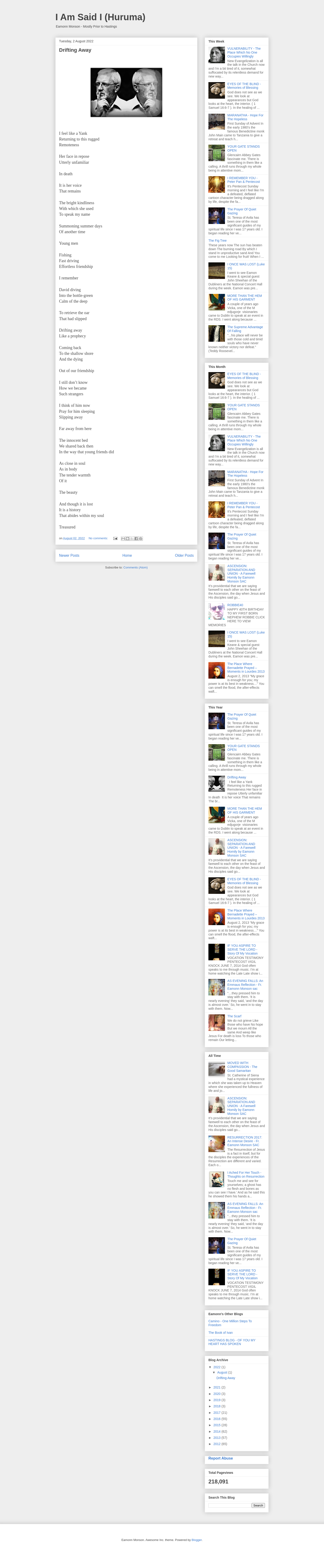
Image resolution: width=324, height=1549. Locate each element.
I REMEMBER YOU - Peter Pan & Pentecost (243, 180)
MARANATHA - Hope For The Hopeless (245, 117)
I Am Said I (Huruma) (100, 17)
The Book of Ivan (220, 1332)
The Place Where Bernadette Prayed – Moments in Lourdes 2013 (246, 668)
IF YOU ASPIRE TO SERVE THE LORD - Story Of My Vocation (242, 949)
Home (127, 555)
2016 (217, 1419)
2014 (217, 1431)
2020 (217, 1394)
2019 (217, 1400)
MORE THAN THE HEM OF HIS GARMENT (244, 297)
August (222, 1372)
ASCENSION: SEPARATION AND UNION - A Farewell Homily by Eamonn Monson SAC (241, 573)
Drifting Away (75, 50)
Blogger (197, 1540)
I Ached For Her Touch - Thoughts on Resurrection (245, 1174)
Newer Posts (69, 555)
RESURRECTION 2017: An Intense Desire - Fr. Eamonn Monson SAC (244, 1141)
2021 (217, 1387)
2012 (217, 1444)
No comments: (99, 538)
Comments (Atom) (135, 567)
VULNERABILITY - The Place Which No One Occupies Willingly (244, 52)
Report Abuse (220, 1458)
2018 (217, 1406)
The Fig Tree (217, 240)
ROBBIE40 (235, 605)
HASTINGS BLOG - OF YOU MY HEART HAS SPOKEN (232, 1342)
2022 (217, 1367)
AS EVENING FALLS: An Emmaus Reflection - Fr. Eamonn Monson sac (245, 984)
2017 (217, 1412)
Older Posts (184, 555)
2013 (217, 1438)
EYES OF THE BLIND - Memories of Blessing (244, 86)
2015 (217, 1425)
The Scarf (234, 1016)
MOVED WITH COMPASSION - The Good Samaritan (242, 1067)
